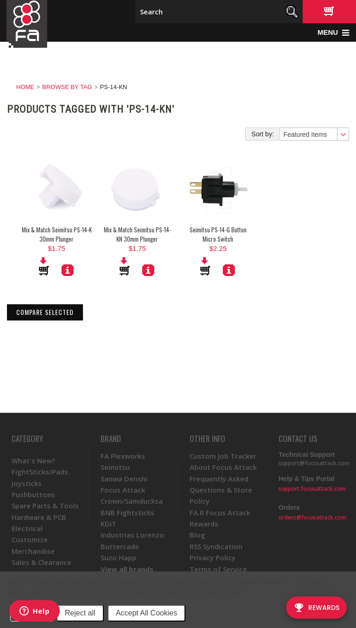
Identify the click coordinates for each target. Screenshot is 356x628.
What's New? (33, 460)
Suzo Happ (118, 557)
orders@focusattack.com (312, 517)
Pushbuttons (33, 494)
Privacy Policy (222, 592)
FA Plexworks (123, 456)
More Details (67, 270)
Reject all (80, 613)
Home (25, 86)
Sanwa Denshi (124, 478)
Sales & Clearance (41, 562)
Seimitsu (115, 467)
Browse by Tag (67, 86)
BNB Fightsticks (127, 512)
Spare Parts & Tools (45, 505)
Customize (30, 539)
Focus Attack (123, 489)
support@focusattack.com (314, 463)
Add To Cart (44, 266)
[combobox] (314, 134)
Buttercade (120, 546)
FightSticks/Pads (40, 471)
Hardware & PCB (39, 517)
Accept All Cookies (147, 613)
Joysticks (27, 483)
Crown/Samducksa (132, 501)
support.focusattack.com (312, 489)
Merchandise (33, 551)
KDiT (108, 523)
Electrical (27, 528)
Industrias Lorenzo (132, 534)
